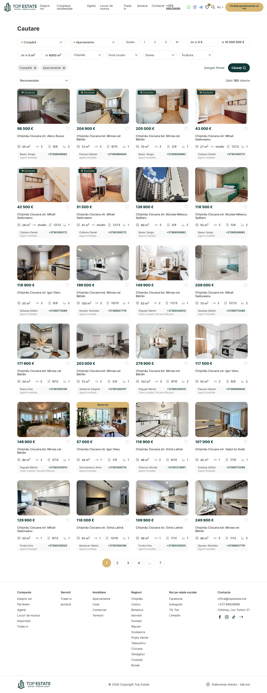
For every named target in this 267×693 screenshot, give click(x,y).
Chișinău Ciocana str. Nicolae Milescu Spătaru (161, 216)
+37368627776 (117, 310)
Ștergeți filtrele (214, 67)
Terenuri (98, 615)
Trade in (127, 7)
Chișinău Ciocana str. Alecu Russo (40, 136)
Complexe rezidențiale (64, 7)
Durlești (136, 621)
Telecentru (138, 643)
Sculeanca (138, 632)
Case (96, 604)
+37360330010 (176, 310)
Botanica (137, 610)
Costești (137, 660)
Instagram (176, 604)
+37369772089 (57, 310)
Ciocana (136, 648)
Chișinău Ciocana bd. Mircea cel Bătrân (98, 137)
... (149, 563)
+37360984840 (116, 154)
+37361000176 (117, 467)
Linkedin (174, 615)
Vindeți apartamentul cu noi (244, 7)
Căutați (239, 68)
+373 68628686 (173, 7)
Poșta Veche (139, 637)
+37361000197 (117, 389)
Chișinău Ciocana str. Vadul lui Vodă (220, 449)
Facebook (176, 599)
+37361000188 (117, 545)
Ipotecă (142, 6)
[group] (43, 106)
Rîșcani (136, 626)
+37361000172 (236, 154)
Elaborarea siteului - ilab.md (228, 684)
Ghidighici (138, 654)
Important (24, 621)
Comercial (99, 610)
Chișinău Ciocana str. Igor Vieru (38, 292)
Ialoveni (136, 615)
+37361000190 (58, 389)
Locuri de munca (106, 7)
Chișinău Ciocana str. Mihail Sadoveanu (214, 137)
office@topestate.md (232, 599)
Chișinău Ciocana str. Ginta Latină (159, 449)
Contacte (158, 6)
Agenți (91, 6)
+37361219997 (177, 467)
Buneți (135, 665)
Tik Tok (174, 610)
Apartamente (101, 599)
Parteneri (23, 604)
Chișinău (137, 599)
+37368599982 (57, 154)
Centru (135, 604)
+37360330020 (57, 545)
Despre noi (45, 7)
